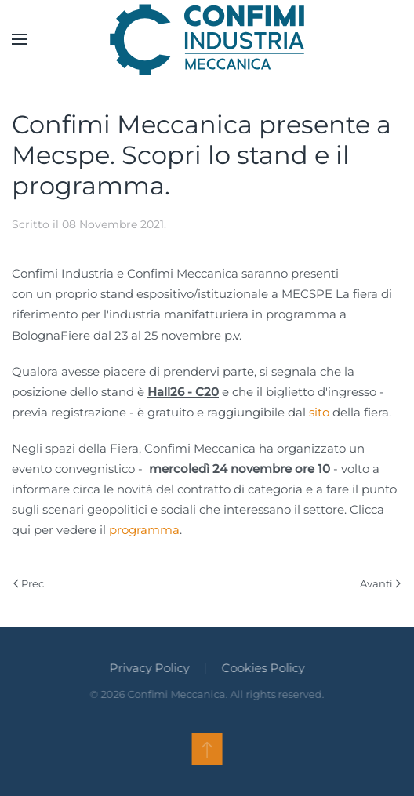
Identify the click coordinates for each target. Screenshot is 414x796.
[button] (19, 39)
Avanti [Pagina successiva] (380, 583)
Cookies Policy (261, 667)
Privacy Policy (148, 667)
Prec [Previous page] (28, 583)
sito (319, 412)
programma (144, 529)
